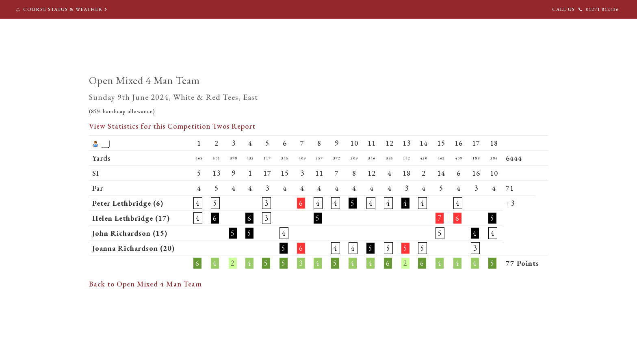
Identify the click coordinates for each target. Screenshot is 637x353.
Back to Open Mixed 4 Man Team (145, 283)
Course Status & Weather (62, 9)
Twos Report (234, 126)
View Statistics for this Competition (149, 126)
